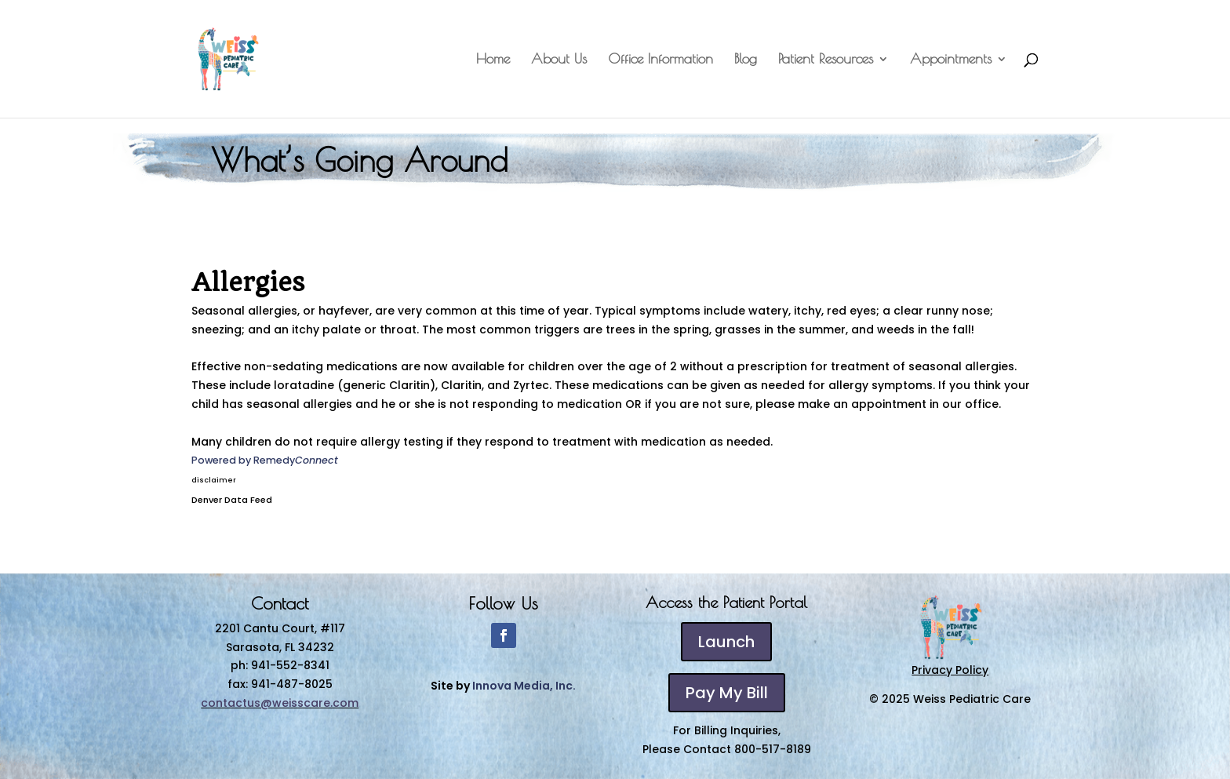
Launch (726, 642)
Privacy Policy (950, 670)
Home (493, 60)
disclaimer (213, 480)
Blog (745, 60)
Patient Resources (825, 60)
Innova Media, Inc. (524, 685)
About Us (559, 60)
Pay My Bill (727, 693)
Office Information (660, 60)
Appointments (951, 60)
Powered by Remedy (264, 460)
